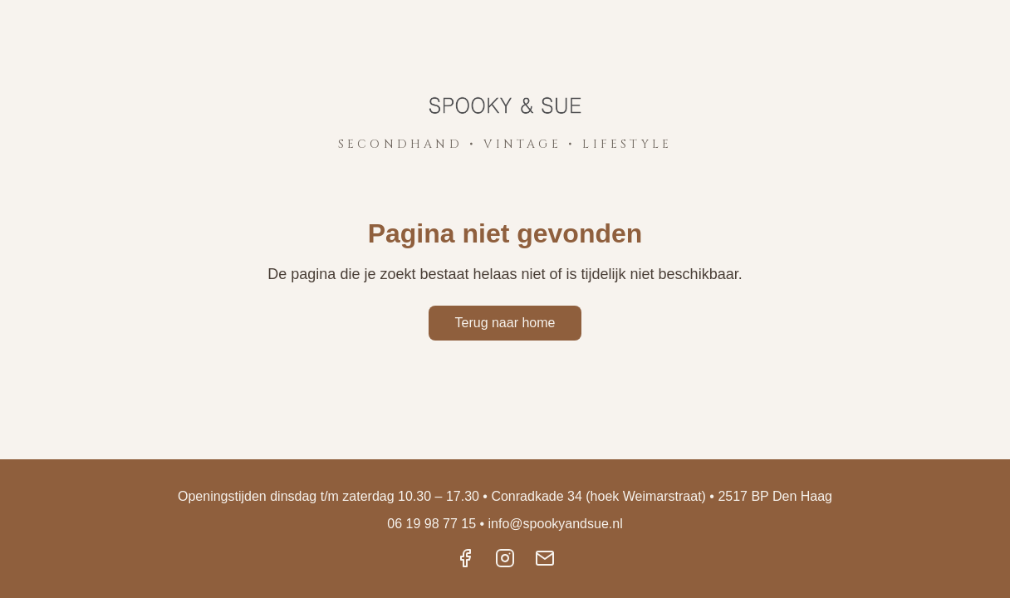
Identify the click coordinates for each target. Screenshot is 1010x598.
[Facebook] (465, 559)
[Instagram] (505, 559)
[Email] (545, 559)
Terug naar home (505, 323)
